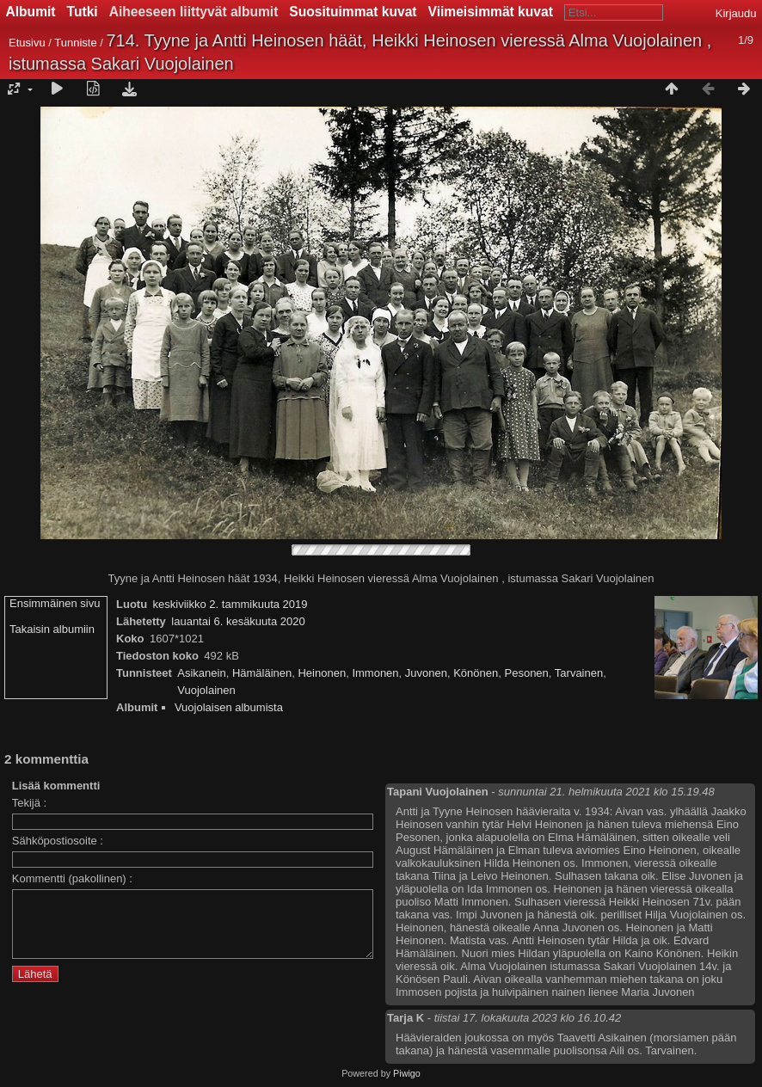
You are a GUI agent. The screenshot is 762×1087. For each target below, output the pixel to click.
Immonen (375, 672)
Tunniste (75, 42)
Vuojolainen (206, 690)
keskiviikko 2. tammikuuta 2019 (230, 604)
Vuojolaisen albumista (229, 707)
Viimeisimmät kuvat (490, 11)
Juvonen (426, 672)
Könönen (475, 672)
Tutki (82, 11)
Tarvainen (579, 672)
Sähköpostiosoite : (57, 840)
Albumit (31, 11)
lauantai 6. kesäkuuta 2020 (237, 621)
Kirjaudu (736, 13)
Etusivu (27, 42)
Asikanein (201, 672)
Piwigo (407, 1073)
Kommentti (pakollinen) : (72, 878)
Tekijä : (29, 802)
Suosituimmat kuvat (352, 11)
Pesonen (527, 672)
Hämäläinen (262, 672)
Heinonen (322, 672)
